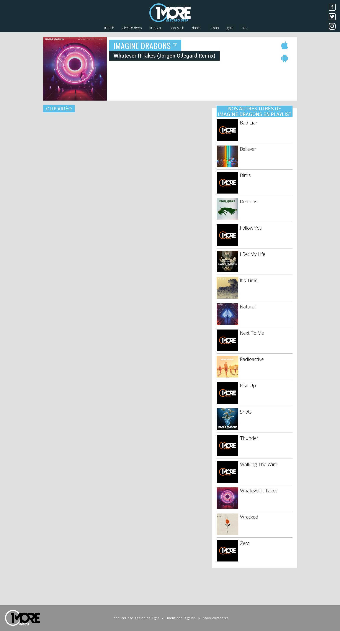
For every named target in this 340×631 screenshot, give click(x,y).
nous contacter (216, 618)
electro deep (132, 27)
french (109, 27)
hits (244, 27)
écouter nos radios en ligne (137, 618)
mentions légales (181, 618)
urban (214, 27)
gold (230, 27)
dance (196, 27)
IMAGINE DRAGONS (145, 45)
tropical (156, 27)
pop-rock (177, 27)
